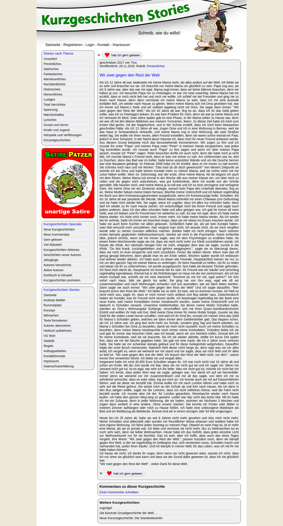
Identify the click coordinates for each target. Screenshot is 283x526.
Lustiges (49, 99)
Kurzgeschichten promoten (62, 280)
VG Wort (49, 335)
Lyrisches (50, 120)
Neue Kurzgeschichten (59, 229)
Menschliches (53, 94)
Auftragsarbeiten (55, 351)
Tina (134, 62)
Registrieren (72, 45)
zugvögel (105, 508)
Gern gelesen (53, 239)
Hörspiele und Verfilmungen (63, 135)
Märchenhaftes (54, 114)
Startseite (52, 45)
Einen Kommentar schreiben (119, 492)
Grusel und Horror (56, 125)
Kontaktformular (54, 356)
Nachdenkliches (54, 84)
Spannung (51, 109)
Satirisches (51, 69)
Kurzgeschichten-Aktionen (62, 250)
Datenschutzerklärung (59, 366)
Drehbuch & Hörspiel (58, 275)
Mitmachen (51, 315)
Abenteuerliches (55, 79)
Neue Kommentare (57, 234)
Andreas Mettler (54, 300)
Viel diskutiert (53, 244)
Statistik (49, 341)
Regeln (48, 346)
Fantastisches (53, 74)
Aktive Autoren (53, 270)
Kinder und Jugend (57, 130)
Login (90, 45)
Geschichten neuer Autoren (62, 255)
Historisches (52, 89)
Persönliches (156, 66)
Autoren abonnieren (57, 325)
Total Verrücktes (55, 104)
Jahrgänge (51, 260)
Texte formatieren (55, 320)
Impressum (121, 45)
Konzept (49, 310)
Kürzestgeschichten (57, 140)
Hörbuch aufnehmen (58, 330)
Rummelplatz (53, 305)
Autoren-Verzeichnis (57, 265)
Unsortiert (50, 59)
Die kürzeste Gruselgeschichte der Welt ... (128, 513)
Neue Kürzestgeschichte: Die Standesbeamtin (131, 518)
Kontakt (103, 45)
